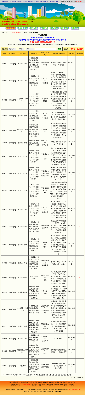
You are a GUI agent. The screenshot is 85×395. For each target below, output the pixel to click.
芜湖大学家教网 (42, 391)
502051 (4, 143)
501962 (4, 366)
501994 (4, 190)
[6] (37, 374)
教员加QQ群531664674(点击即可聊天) (61, 385)
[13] (54, 374)
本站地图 (58, 389)
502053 (4, 81)
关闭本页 (81, 377)
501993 (4, 210)
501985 (4, 263)
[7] (39, 374)
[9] (43, 374)
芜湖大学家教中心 (14, 382)
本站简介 (74, 382)
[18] (69, 374)
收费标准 (36, 382)
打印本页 (74, 377)
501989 (4, 245)
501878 (4, 309)
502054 (4, 130)
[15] (60, 374)
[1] (27, 374)
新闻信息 (52, 382)
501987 (4, 277)
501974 (4, 292)
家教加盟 (72, 1)
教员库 (66, 49)
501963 (4, 351)
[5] (35, 374)
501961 (4, 339)
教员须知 (68, 382)
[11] (48, 374)
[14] (57, 374)
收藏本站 (79, 1)
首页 (25, 33)
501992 (4, 227)
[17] (66, 374)
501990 (4, 100)
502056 (4, 116)
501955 (4, 326)
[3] (31, 374)
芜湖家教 (33, 391)
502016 (4, 173)
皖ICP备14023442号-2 (35, 389)
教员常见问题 (59, 382)
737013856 (45, 385)
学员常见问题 (44, 382)
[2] (29, 374)
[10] (45, 374)
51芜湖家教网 (15, 33)
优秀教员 (30, 382)
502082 (4, 64)
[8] (41, 374)
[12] (51, 374)
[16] (63, 374)
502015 (4, 156)
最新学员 (23, 382)
